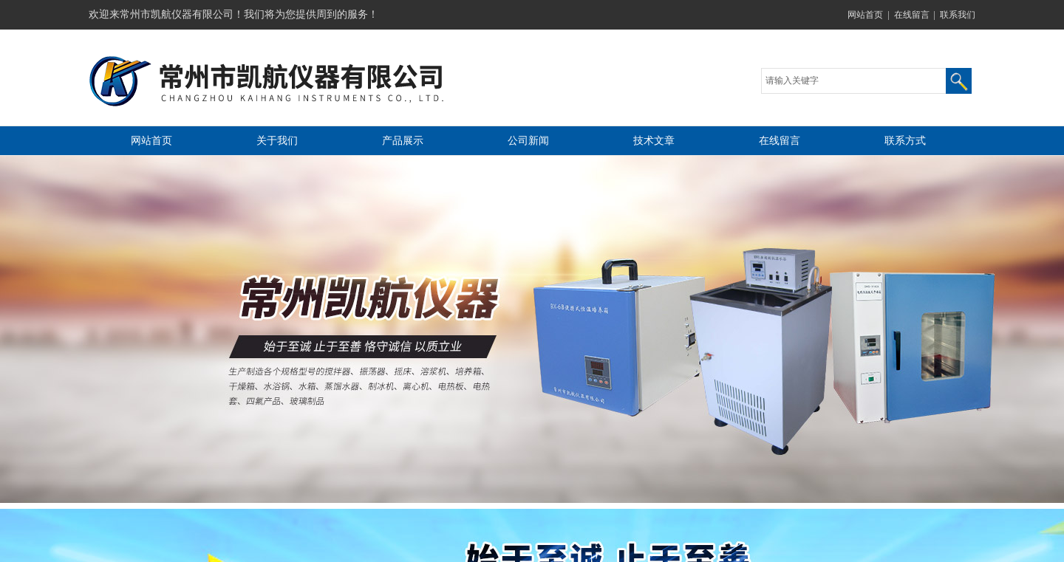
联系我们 (957, 15)
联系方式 (905, 140)
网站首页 (865, 15)
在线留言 (912, 15)
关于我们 (277, 140)
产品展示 (402, 140)
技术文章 (654, 140)
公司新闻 (528, 140)
